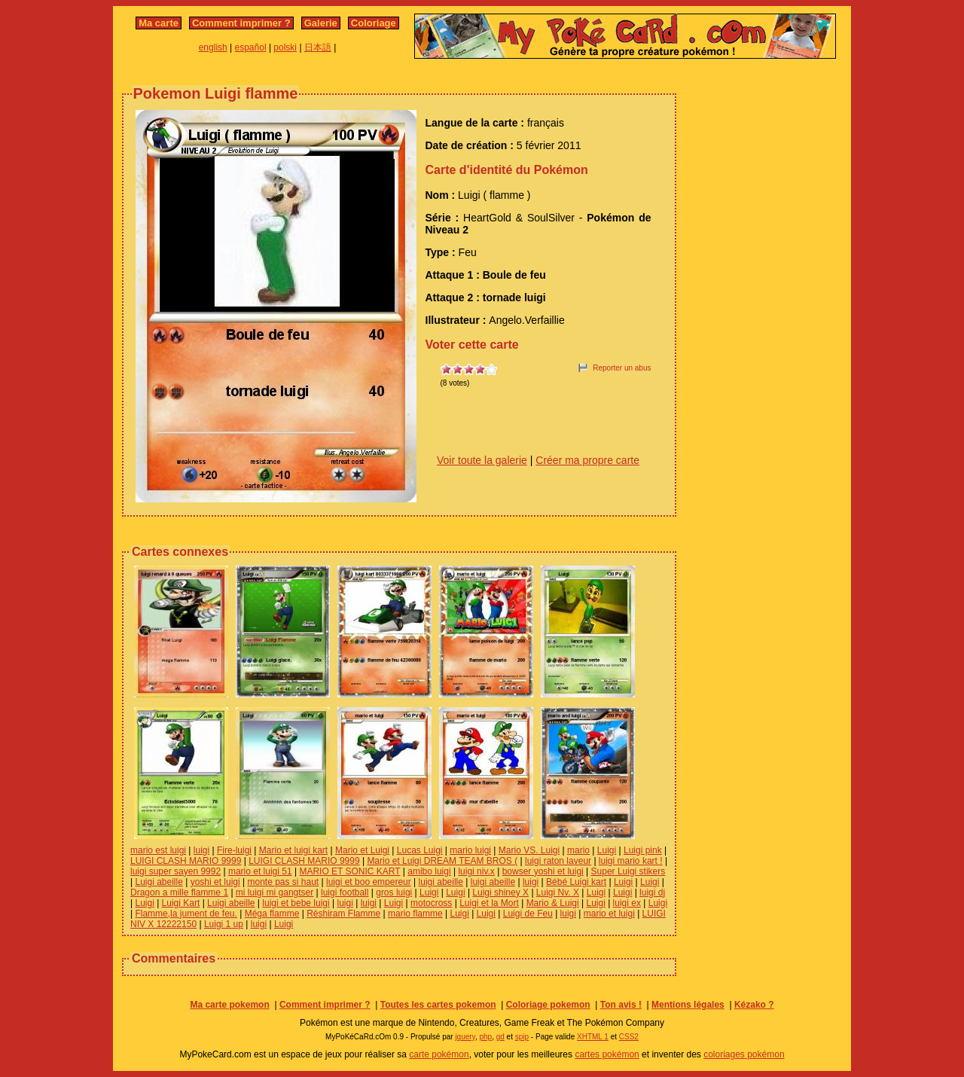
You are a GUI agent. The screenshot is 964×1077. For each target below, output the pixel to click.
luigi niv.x (476, 871)
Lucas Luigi (420, 850)
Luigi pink (643, 850)
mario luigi (470, 850)
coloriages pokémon (743, 1054)
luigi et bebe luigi (295, 903)
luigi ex (627, 903)
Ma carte (158, 23)
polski (285, 47)
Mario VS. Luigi (529, 850)
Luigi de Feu (528, 913)
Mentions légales (688, 1004)
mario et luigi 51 (260, 871)
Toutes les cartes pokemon (438, 1004)
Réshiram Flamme (343, 913)
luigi (201, 850)
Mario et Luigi (362, 850)
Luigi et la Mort (489, 903)
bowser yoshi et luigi (543, 871)
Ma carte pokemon (229, 1004)
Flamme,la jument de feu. (185, 913)
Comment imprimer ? (241, 23)
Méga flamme (272, 913)
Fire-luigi (234, 850)
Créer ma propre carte (587, 460)
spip (522, 1037)
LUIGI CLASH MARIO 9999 (185, 861)
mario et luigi (609, 913)
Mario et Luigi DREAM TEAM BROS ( (442, 861)
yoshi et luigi (215, 882)
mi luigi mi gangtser (274, 892)
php (485, 1037)
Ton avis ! (621, 1004)
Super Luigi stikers (628, 871)
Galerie (320, 23)
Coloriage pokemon (548, 1004)
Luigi (606, 850)
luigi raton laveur (558, 861)
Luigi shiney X (500, 892)
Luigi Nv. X (557, 892)
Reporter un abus (622, 368)
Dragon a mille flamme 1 (179, 892)
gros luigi (394, 892)
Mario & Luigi (552, 903)
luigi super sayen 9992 (175, 871)
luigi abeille (441, 882)
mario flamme (415, 913)
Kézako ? (754, 1004)
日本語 (317, 47)
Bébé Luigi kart (576, 882)
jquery (465, 1037)
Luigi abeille (158, 882)
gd (500, 1037)
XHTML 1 (593, 1037)
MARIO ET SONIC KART (349, 871)
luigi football (344, 892)
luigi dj (652, 892)
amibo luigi (428, 871)
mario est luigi (158, 850)
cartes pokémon (607, 1054)
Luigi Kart (181, 903)
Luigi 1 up (223, 924)
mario (578, 850)
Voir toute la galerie (482, 460)
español (251, 47)
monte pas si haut (283, 882)
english (213, 47)
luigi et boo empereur (368, 882)
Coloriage (373, 23)
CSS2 (629, 1037)
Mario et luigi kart (293, 850)
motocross (431, 903)
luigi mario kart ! (631, 861)
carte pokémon (438, 1054)
